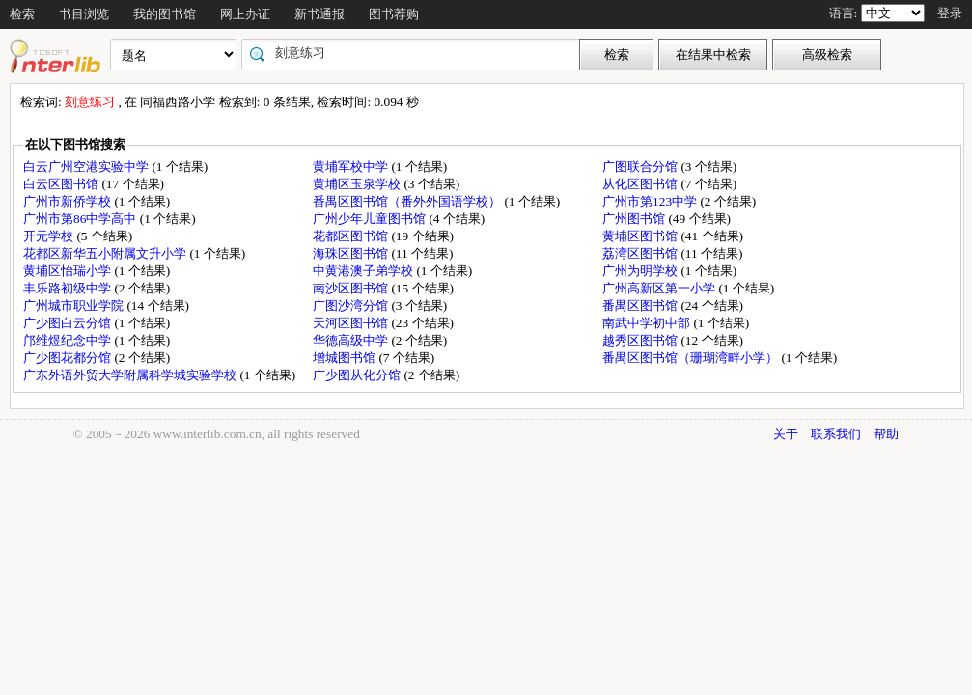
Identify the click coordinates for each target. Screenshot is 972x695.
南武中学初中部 (647, 323)
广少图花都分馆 (68, 357)
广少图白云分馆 (68, 323)
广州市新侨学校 (68, 201)
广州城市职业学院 (74, 305)
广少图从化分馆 (358, 375)
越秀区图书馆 (641, 340)
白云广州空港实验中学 (87, 166)
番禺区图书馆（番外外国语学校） (408, 201)
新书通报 (319, 14)
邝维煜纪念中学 (68, 340)
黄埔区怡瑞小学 (68, 271)
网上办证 (245, 14)
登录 (949, 13)
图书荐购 (394, 14)
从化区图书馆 (641, 184)
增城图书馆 (345, 357)
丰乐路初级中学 (68, 288)
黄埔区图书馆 (641, 236)
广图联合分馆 (641, 166)
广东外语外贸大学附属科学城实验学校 (131, 375)
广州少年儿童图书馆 (371, 218)
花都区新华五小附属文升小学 (106, 253)
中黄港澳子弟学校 (364, 271)
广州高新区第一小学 (660, 288)
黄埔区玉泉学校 (358, 184)
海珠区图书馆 (352, 253)
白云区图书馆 (62, 184)
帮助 (886, 434)
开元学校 (49, 236)
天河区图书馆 (352, 323)
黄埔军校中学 (352, 166)
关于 (785, 434)
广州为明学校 (641, 271)
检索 (22, 14)
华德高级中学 (352, 340)
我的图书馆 (164, 14)
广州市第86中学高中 (81, 218)
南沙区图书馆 (352, 288)
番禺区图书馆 (641, 305)
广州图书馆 (635, 218)
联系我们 (836, 434)
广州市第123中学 (651, 201)
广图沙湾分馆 (352, 305)
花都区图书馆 (352, 236)
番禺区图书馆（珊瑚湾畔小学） (691, 357)
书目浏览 (84, 14)
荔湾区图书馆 (641, 253)
